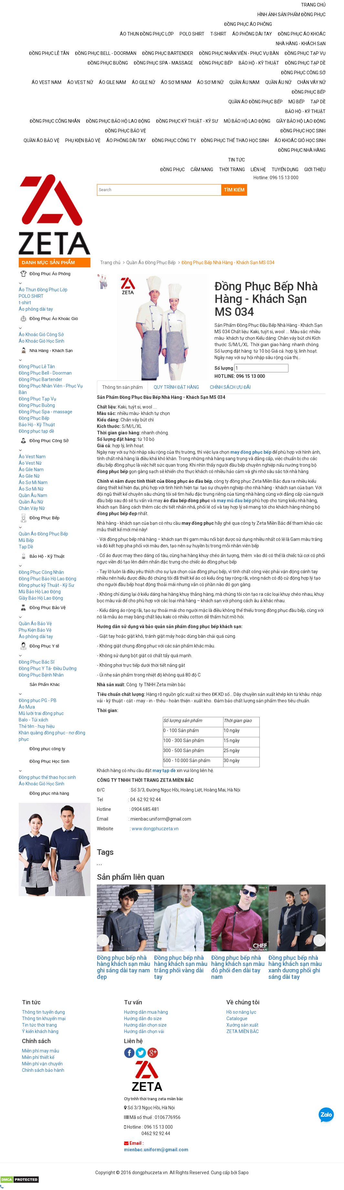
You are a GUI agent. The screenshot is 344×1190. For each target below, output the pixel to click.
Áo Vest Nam (32, 456)
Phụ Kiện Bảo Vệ (35, 630)
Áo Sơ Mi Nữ (31, 489)
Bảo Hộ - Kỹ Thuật (37, 424)
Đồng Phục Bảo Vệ (48, 607)
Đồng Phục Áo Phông (50, 273)
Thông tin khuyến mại (44, 1018)
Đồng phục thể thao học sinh (47, 777)
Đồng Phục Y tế (44, 646)
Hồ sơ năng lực (241, 1012)
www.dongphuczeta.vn (155, 828)
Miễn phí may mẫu (40, 1050)
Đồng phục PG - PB (38, 700)
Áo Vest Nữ (30, 463)
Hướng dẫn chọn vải (144, 1031)
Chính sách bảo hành (43, 1070)
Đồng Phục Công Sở (49, 440)
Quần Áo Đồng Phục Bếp (43, 533)
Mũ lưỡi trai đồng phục (41, 713)
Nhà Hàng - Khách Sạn (51, 350)
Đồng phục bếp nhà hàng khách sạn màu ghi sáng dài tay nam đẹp (123, 967)
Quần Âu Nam (33, 495)
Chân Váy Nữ (32, 508)
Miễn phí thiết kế (38, 1057)
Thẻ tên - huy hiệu (37, 726)
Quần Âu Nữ (31, 501)
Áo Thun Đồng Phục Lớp (43, 289)
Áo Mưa (27, 706)
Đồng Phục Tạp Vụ (37, 398)
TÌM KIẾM (234, 189)
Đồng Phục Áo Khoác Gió (54, 318)
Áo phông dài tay (36, 636)
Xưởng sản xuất (242, 1025)
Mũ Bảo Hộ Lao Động (40, 591)
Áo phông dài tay (36, 309)
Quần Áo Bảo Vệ (35, 623)
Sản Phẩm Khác (45, 684)
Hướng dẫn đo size (143, 1018)
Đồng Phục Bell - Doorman (45, 373)
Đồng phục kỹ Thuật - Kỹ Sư (46, 585)
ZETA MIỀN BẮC (242, 1031)
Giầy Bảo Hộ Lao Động (41, 598)
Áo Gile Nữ (29, 476)
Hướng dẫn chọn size (145, 1025)
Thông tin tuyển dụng (43, 1012)
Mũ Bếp (26, 540)
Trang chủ (110, 262)
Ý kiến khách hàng (40, 1031)
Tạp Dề (26, 546)
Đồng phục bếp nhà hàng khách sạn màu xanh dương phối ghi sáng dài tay (295, 967)
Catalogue (236, 1018)
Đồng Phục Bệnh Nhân (41, 675)
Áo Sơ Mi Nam (33, 482)
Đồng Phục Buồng (37, 405)
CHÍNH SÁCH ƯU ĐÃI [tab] (230, 387)
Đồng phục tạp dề (36, 431)
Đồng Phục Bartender (40, 379)
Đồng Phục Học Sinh (49, 761)
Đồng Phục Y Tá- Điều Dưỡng (48, 668)
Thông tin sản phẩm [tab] (122, 387)
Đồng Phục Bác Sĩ (36, 662)
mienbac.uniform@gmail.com (156, 1149)
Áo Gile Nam (31, 469)
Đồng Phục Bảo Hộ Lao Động (47, 578)
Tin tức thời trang (39, 1025)
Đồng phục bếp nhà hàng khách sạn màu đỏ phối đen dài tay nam (238, 967)
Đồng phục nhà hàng (49, 793)
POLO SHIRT (31, 296)
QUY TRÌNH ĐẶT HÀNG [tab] (176, 387)
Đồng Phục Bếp (34, 418)
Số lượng (223, 368)
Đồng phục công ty (47, 748)
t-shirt (25, 302)
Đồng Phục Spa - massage (45, 411)
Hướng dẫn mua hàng (146, 1012)
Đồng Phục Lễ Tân (37, 366)
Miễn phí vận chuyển (42, 1063)
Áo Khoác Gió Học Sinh (41, 341)
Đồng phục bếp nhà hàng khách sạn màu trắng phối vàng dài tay (180, 967)
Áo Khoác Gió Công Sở (41, 334)
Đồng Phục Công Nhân (41, 572)
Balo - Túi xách (33, 719)
